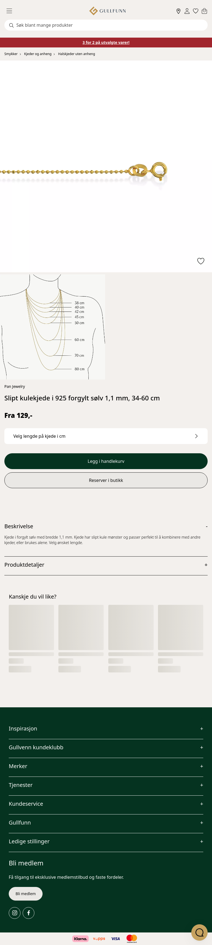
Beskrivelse (18, 526)
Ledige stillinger (29, 841)
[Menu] (11, 11)
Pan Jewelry (14, 386)
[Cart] (204, 11)
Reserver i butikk (106, 480)
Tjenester (21, 785)
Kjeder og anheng (38, 54)
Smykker (10, 54)
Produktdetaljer (24, 564)
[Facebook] (28, 913)
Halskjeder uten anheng (76, 54)
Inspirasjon (23, 728)
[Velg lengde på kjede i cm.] (106, 436)
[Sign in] (187, 11)
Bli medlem (26, 893)
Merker (18, 766)
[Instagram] (14, 913)
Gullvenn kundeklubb (36, 747)
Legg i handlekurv (106, 461)
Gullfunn (20, 822)
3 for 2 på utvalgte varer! (106, 42)
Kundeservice (26, 803)
